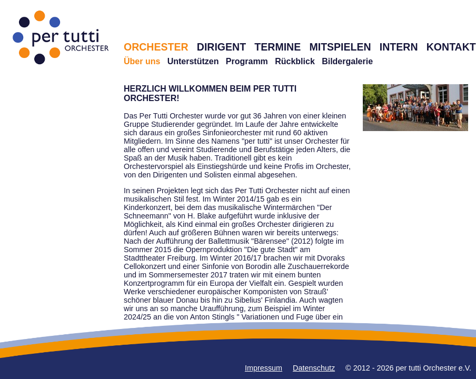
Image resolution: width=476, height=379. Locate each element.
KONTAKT (451, 47)
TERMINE (277, 47)
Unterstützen (193, 61)
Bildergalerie (347, 61)
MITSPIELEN (340, 47)
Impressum (263, 368)
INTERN (399, 47)
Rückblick (295, 61)
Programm (247, 61)
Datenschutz (314, 368)
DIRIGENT (221, 47)
